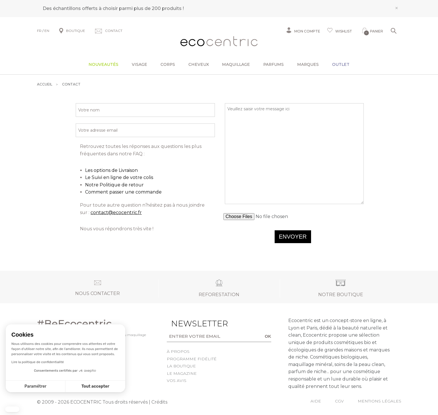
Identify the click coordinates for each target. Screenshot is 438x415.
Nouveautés (103, 64)
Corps (168, 64)
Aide (315, 401)
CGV (339, 401)
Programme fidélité (192, 358)
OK (268, 336)
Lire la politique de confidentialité (37, 362)
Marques (308, 64)
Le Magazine (182, 373)
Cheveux (198, 64)
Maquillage (236, 64)
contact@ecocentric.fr (116, 212)
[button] (12, 409)
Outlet (340, 64)
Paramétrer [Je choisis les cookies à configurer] (35, 386)
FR (39, 31)
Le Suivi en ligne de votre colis (119, 177)
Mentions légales (379, 401)
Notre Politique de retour (114, 185)
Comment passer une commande (123, 192)
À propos (178, 351)
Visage (139, 64)
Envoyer (293, 236)
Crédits (159, 402)
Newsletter (190, 323)
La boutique (181, 366)
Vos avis (176, 380)
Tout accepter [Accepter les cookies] (95, 386)
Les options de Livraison (111, 170)
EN (46, 31)
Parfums (273, 64)
